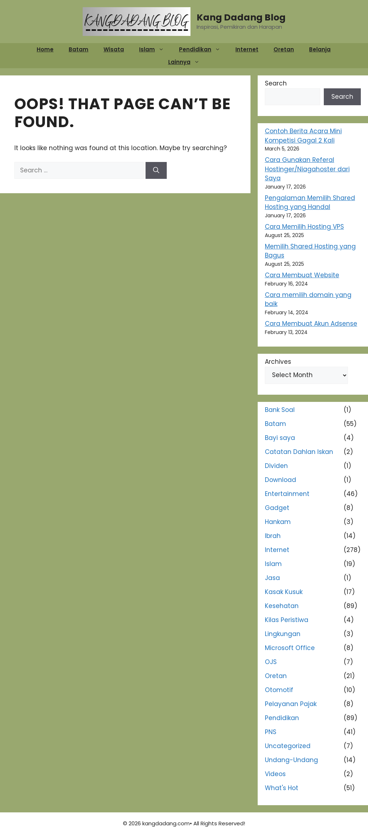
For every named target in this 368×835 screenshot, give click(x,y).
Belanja (320, 49)
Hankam (278, 522)
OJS (271, 662)
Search (276, 83)
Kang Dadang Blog (241, 17)
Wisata (114, 49)
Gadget (277, 508)
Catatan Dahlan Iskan (299, 451)
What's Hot (281, 788)
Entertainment (287, 494)
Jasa (272, 578)
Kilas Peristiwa (286, 620)
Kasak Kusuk (284, 592)
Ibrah (273, 536)
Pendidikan (203, 49)
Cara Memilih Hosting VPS (304, 226)
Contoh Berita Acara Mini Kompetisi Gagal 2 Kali (303, 136)
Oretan (283, 49)
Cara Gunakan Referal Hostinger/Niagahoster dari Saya (307, 169)
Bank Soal (280, 409)
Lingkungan (282, 634)
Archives (278, 361)
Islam (155, 49)
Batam (78, 49)
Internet (246, 49)
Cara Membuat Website (302, 275)
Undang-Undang (291, 760)
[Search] (156, 170)
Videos (275, 774)
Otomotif (279, 690)
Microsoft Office (290, 648)
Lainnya (187, 62)
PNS (270, 732)
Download (280, 480)
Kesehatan (282, 606)
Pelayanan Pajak (291, 704)
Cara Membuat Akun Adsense (311, 323)
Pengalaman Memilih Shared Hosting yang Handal (310, 203)
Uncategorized (287, 746)
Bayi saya (280, 437)
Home (45, 49)
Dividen (276, 465)
